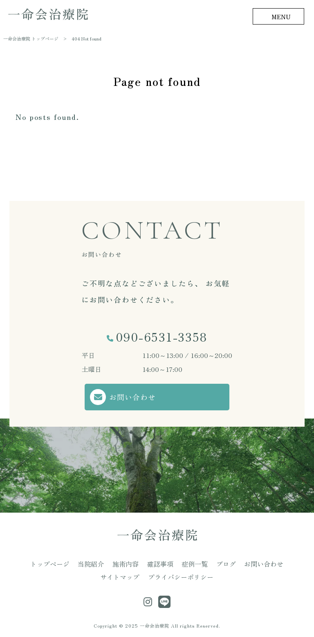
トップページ (50, 563)
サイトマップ (119, 576)
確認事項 (160, 563)
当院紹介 (91, 563)
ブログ (226, 563)
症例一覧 (195, 563)
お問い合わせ (132, 397)
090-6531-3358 (161, 337)
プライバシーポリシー (180, 576)
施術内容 (125, 563)
